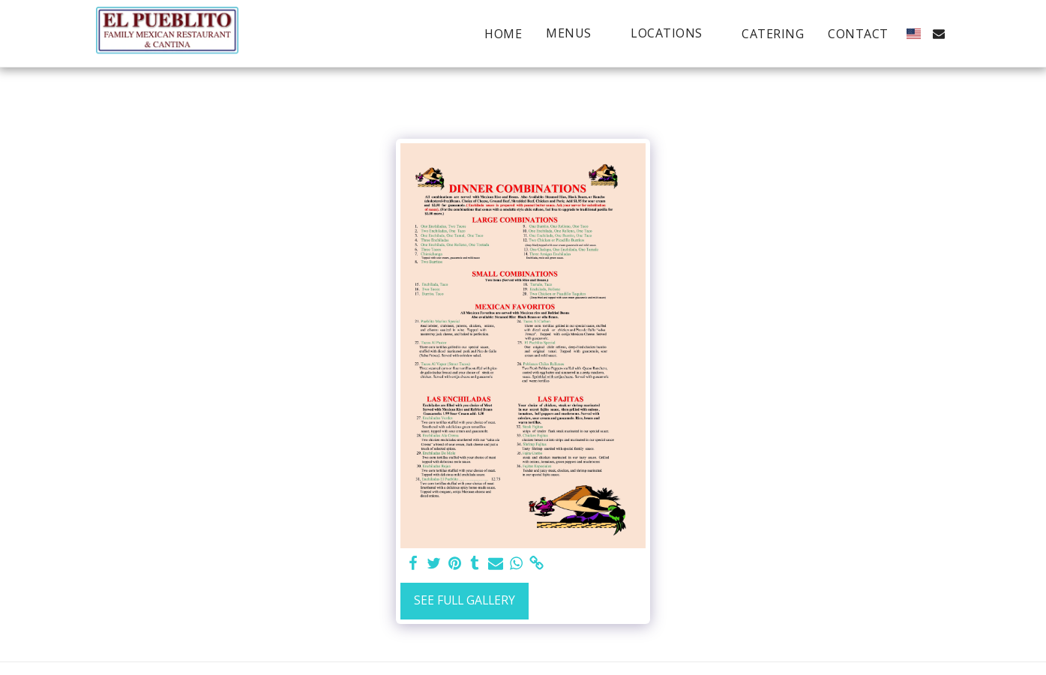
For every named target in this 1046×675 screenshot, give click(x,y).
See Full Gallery (464, 600)
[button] (576, 33)
